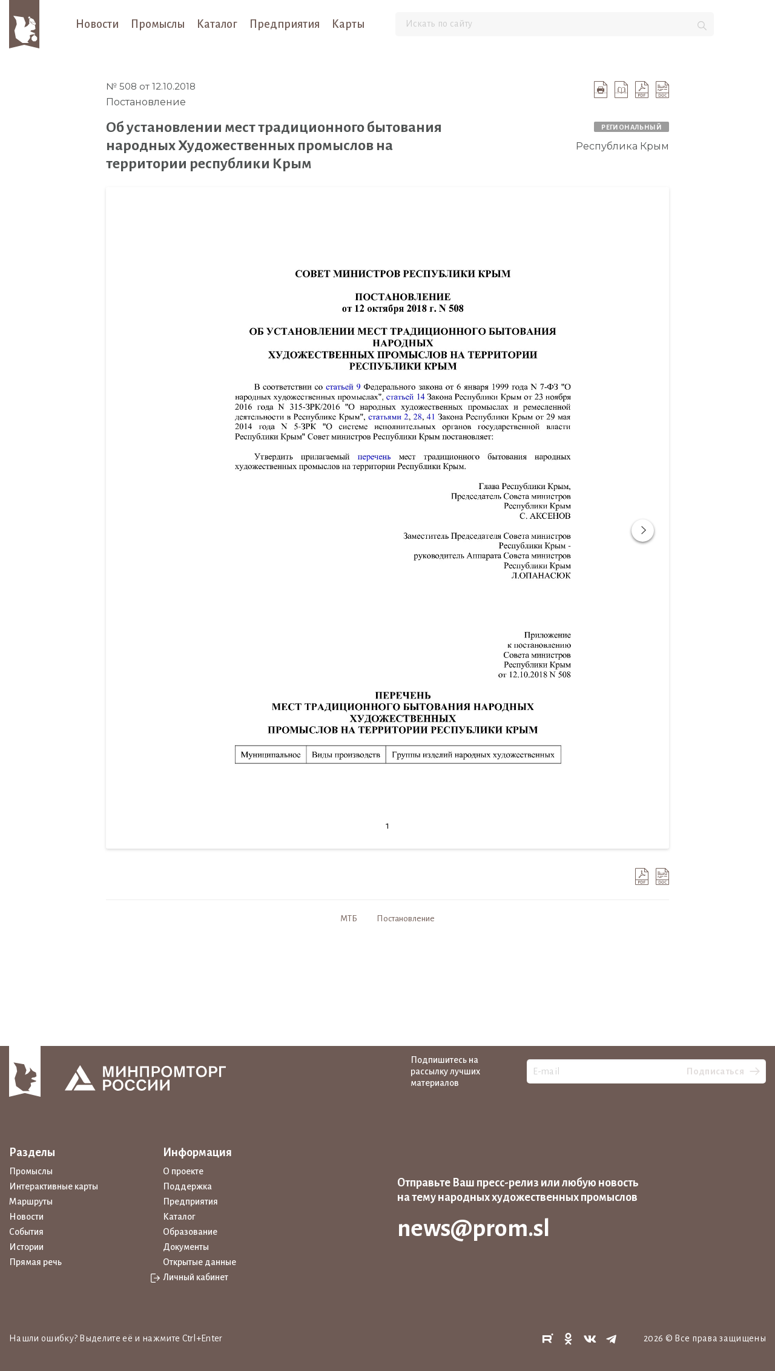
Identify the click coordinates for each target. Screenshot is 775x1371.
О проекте (183, 1171)
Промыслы (158, 24)
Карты (348, 24)
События (26, 1232)
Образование (190, 1232)
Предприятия (284, 24)
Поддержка (187, 1186)
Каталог (217, 24)
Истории (26, 1247)
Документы (186, 1247)
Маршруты (31, 1201)
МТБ (348, 918)
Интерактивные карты (53, 1186)
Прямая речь (35, 1262)
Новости (97, 24)
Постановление (406, 918)
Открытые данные (199, 1262)
